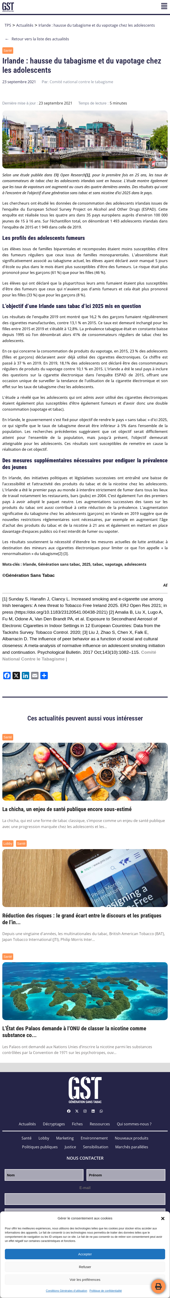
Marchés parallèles (131, 1146)
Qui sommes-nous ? (134, 1124)
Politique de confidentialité (106, 1290)
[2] (60, 554)
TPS (8, 25)
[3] (66, 554)
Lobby (7, 843)
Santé (7, 50)
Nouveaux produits (131, 1138)
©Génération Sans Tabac (28, 575)
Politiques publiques (40, 1146)
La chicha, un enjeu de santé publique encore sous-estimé (67, 809)
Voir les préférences (85, 1280)
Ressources (100, 1124)
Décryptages (54, 1124)
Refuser (85, 1267)
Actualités (24, 25)
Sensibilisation (95, 1146)
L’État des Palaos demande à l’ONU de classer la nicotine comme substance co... (74, 1031)
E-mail (84, 1188)
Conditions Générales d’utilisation (66, 1290)
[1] (4, 599)
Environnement (94, 1138)
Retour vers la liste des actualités (37, 39)
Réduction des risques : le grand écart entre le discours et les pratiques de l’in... (81, 919)
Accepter (85, 1254)
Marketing (65, 1138)
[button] (162, 1218)
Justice (70, 1146)
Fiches (77, 1124)
